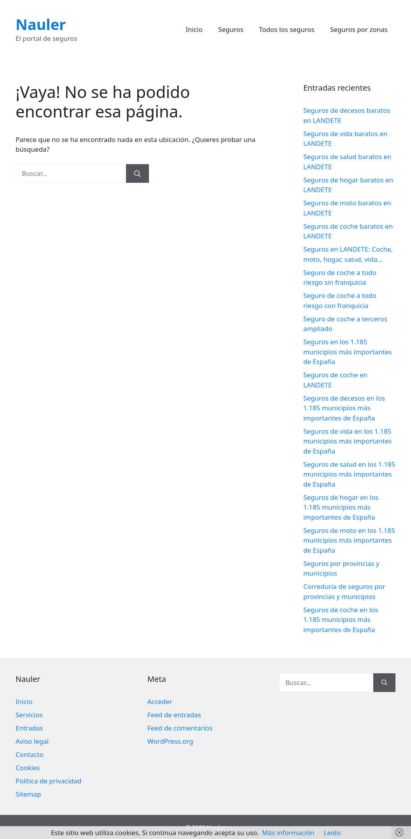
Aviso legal (32, 741)
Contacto (30, 754)
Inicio (194, 29)
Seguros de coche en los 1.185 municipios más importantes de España (340, 619)
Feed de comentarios (179, 727)
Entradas (29, 727)
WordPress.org (170, 741)
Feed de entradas (174, 714)
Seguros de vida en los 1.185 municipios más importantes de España (347, 441)
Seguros (230, 29)
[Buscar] (137, 173)
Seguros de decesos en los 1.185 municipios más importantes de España (344, 408)
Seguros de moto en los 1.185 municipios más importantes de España (349, 540)
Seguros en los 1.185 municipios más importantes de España (347, 351)
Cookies (28, 767)
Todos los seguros (287, 29)
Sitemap (28, 794)
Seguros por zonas (359, 29)
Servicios (29, 714)
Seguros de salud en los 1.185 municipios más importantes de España (349, 474)
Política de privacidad (48, 780)
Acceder (159, 701)
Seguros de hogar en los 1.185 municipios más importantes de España (340, 507)
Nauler (41, 24)
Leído (332, 832)
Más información (288, 832)
